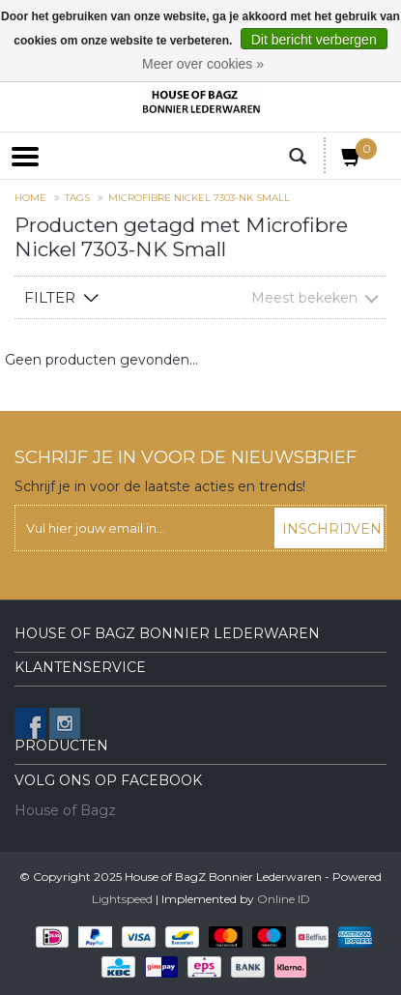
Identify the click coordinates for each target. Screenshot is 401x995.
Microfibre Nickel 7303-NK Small (199, 197)
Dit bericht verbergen (314, 39)
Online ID (283, 899)
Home (30, 197)
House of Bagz (65, 810)
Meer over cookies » (203, 64)
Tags (77, 197)
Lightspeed (122, 899)
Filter (49, 297)
